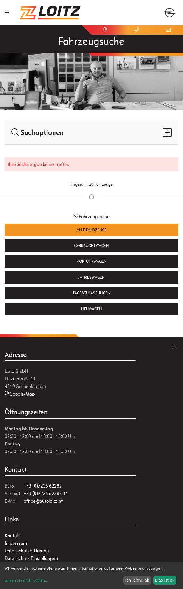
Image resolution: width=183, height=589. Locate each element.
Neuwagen (91, 308)
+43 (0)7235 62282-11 (46, 493)
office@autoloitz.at (43, 501)
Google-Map (20, 394)
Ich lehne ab (137, 580)
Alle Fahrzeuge (92, 229)
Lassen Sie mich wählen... (26, 580)
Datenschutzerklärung (27, 551)
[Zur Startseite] (50, 12)
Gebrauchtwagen (91, 245)
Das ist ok (164, 580)
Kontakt (13, 535)
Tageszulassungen (91, 293)
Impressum (16, 543)
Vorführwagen (92, 261)
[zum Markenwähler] (169, 9)
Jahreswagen (91, 277)
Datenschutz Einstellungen (31, 558)
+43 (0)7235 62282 (43, 486)
